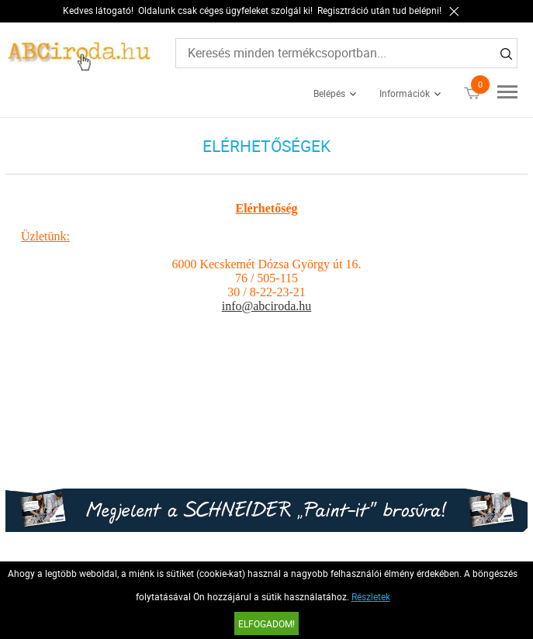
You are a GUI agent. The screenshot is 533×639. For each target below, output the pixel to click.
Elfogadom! (266, 623)
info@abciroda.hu (267, 306)
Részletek (370, 596)
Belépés (329, 93)
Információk (404, 93)
